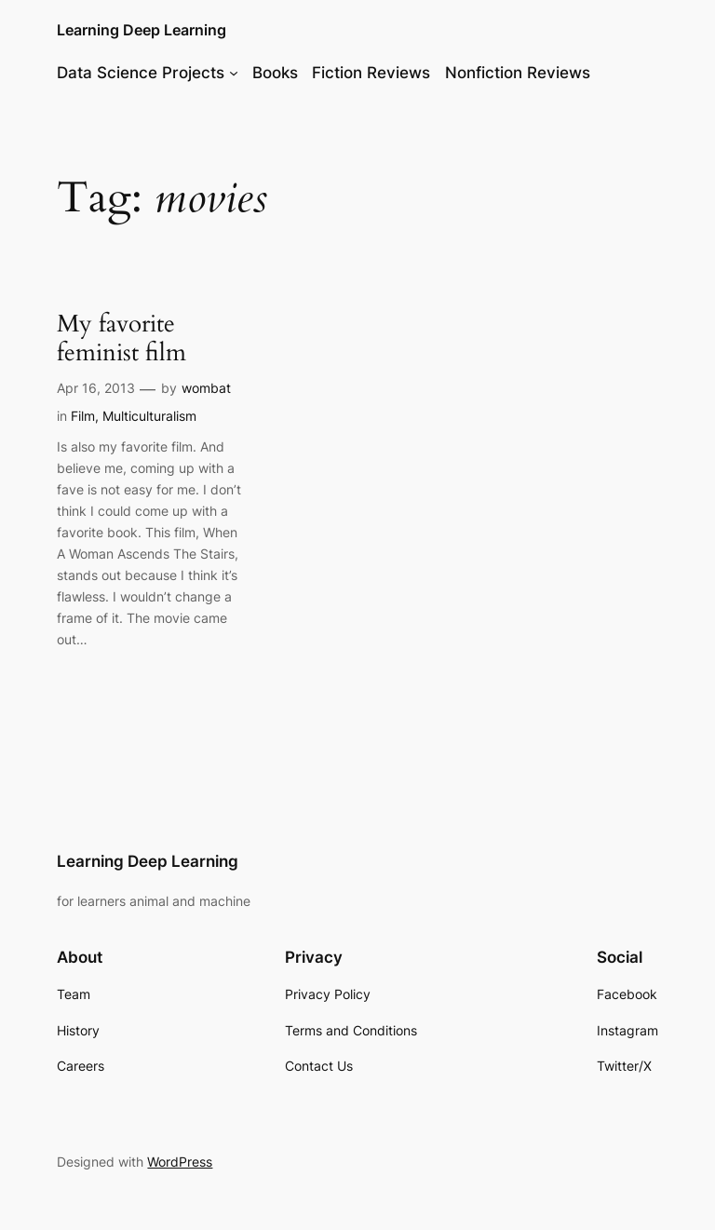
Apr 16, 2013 (96, 388)
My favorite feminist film (121, 339)
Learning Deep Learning (141, 29)
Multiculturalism (149, 416)
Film (83, 416)
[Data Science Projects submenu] (233, 72)
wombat (206, 388)
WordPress (179, 1161)
